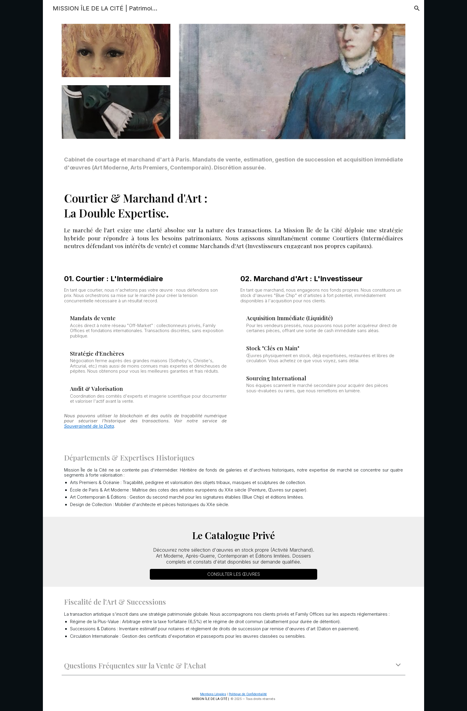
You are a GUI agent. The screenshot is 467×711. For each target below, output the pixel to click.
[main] (233, 163)
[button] (417, 8)
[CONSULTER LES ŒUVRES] (233, 574)
